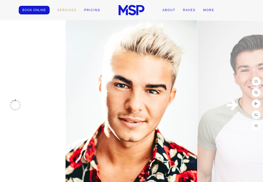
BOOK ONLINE (34, 10)
